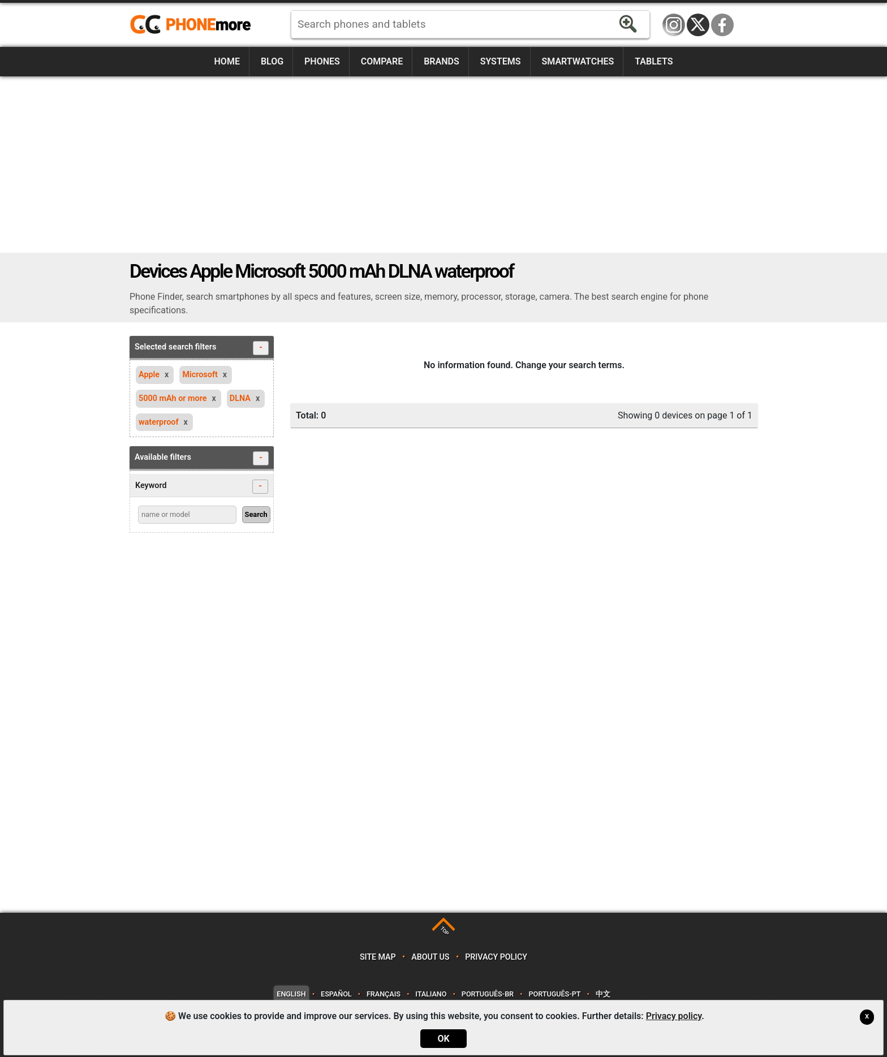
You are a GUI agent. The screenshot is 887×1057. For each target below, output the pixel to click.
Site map (378, 957)
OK (443, 1038)
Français (384, 994)
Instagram (673, 25)
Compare (382, 61)
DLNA (240, 398)
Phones (322, 61)
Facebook (722, 25)
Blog (272, 61)
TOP (444, 931)
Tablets (654, 61)
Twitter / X (698, 25)
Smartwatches (577, 61)
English (291, 994)
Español (336, 994)
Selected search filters (202, 348)
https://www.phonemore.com (193, 25)
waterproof (159, 422)
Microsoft (199, 374)
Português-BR (488, 994)
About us (430, 957)
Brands (441, 61)
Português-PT (555, 994)
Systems (500, 61)
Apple (149, 374)
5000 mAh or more (173, 398)
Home (227, 61)
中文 (603, 994)
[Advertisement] (443, 164)
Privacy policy (496, 957)
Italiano (430, 994)
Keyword (201, 487)
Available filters (202, 458)
